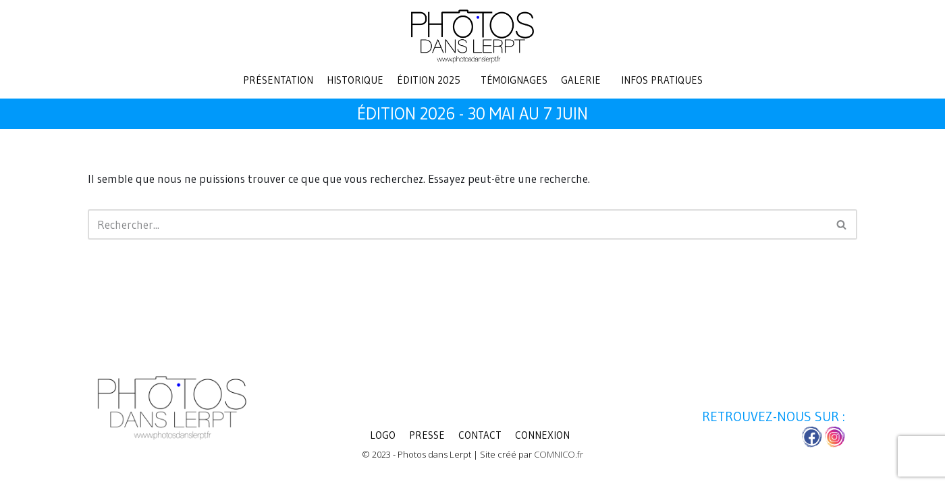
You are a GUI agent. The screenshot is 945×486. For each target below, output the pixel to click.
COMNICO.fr (558, 454)
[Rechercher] (457, 224)
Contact (480, 435)
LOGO (383, 435)
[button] (432, 80)
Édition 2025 (428, 80)
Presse (427, 435)
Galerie (581, 80)
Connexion (542, 435)
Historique (355, 80)
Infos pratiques (662, 80)
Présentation (278, 80)
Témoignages (514, 80)
